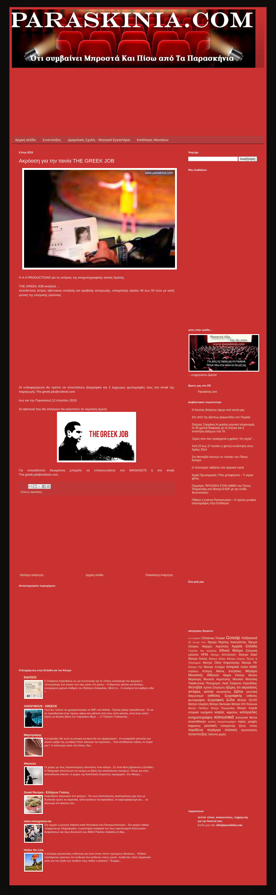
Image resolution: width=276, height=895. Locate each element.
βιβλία (238, 691)
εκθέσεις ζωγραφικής (225, 695)
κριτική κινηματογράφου (222, 721)
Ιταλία (244, 667)
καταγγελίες (248, 712)
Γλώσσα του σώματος (202, 650)
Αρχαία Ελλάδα (244, 646)
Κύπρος (207, 671)
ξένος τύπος (248, 725)
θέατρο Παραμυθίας (223, 708)
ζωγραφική (216, 700)
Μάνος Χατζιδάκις (228, 671)
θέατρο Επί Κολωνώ (244, 704)
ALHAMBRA (194, 638)
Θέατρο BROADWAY (223, 654)
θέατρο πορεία (247, 708)
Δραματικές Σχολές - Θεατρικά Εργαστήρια (99, 140)
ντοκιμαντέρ (228, 725)
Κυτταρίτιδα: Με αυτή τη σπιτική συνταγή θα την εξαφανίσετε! (80, 738)
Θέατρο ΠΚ (249, 662)
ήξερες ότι (233, 687)
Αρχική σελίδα (25, 140)
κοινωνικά (224, 716)
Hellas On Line (33, 850)
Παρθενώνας (196, 683)
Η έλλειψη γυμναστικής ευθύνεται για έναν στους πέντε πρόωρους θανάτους (89, 853)
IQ (189, 642)
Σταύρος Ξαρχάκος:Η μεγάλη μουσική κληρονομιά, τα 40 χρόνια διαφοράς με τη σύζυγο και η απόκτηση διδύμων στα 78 (223, 428)
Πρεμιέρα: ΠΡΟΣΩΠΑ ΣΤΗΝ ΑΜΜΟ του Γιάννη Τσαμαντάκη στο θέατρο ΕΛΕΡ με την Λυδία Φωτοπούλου (221, 489)
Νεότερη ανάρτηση (31, 575)
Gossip (233, 637)
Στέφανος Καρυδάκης (243, 683)
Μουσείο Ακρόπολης (216, 679)
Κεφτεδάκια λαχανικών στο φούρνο (65, 796)
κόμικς (242, 721)
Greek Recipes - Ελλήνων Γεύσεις (46, 792)
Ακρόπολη (222, 646)
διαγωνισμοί (195, 695)
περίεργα (214, 730)
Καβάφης (193, 671)
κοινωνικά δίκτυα (246, 717)
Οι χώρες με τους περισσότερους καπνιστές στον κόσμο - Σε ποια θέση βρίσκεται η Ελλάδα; (99, 767)
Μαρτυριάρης (33, 735)
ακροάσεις (36, 492)
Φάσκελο (30, 763)
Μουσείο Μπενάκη (245, 679)
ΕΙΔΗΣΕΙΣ (30, 677)
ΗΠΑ (204, 654)
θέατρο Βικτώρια (220, 704)
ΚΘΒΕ (253, 667)
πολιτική (231, 730)
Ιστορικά (232, 667)
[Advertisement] (105, 78)
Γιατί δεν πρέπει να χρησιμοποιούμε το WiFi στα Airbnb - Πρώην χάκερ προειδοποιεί (94, 709)
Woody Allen (199, 642)
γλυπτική (251, 691)
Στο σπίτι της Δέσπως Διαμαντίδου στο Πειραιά (221, 417)
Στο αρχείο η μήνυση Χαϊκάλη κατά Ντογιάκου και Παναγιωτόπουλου (85, 824)
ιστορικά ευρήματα (200, 712)
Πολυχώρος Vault (217, 683)
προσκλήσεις (249, 730)
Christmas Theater (213, 638)
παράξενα (195, 730)
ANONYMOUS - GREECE (40, 706)
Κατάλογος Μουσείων (153, 140)
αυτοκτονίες (224, 691)
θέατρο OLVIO (247, 700)
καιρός (220, 712)
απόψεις (194, 691)
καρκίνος (232, 712)
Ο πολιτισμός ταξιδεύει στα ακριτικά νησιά (218, 467)
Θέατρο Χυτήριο (214, 667)
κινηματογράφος (200, 717)
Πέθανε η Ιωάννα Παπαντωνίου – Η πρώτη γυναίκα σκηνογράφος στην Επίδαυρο (224, 501)
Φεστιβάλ (195, 687)
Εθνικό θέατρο (231, 650)
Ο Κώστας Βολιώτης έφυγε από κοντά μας (218, 410)
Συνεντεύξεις (51, 140)
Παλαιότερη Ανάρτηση (159, 575)
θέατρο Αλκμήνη (198, 704)
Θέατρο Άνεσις (197, 658)
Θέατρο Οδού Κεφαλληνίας (221, 662)
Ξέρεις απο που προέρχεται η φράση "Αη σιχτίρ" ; (223, 438)
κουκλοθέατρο (197, 721)
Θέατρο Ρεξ (195, 667)
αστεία (208, 691)
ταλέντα (213, 734)
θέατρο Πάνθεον (198, 708)
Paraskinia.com (207, 391)
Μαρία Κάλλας (233, 675)
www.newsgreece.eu (37, 821)
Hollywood (249, 638)
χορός (222, 734)
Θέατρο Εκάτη (217, 658)
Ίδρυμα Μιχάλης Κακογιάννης (227, 642)
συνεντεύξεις (197, 734)
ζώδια (230, 700)
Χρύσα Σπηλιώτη (214, 687)
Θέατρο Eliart (248, 654)
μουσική (211, 725)
